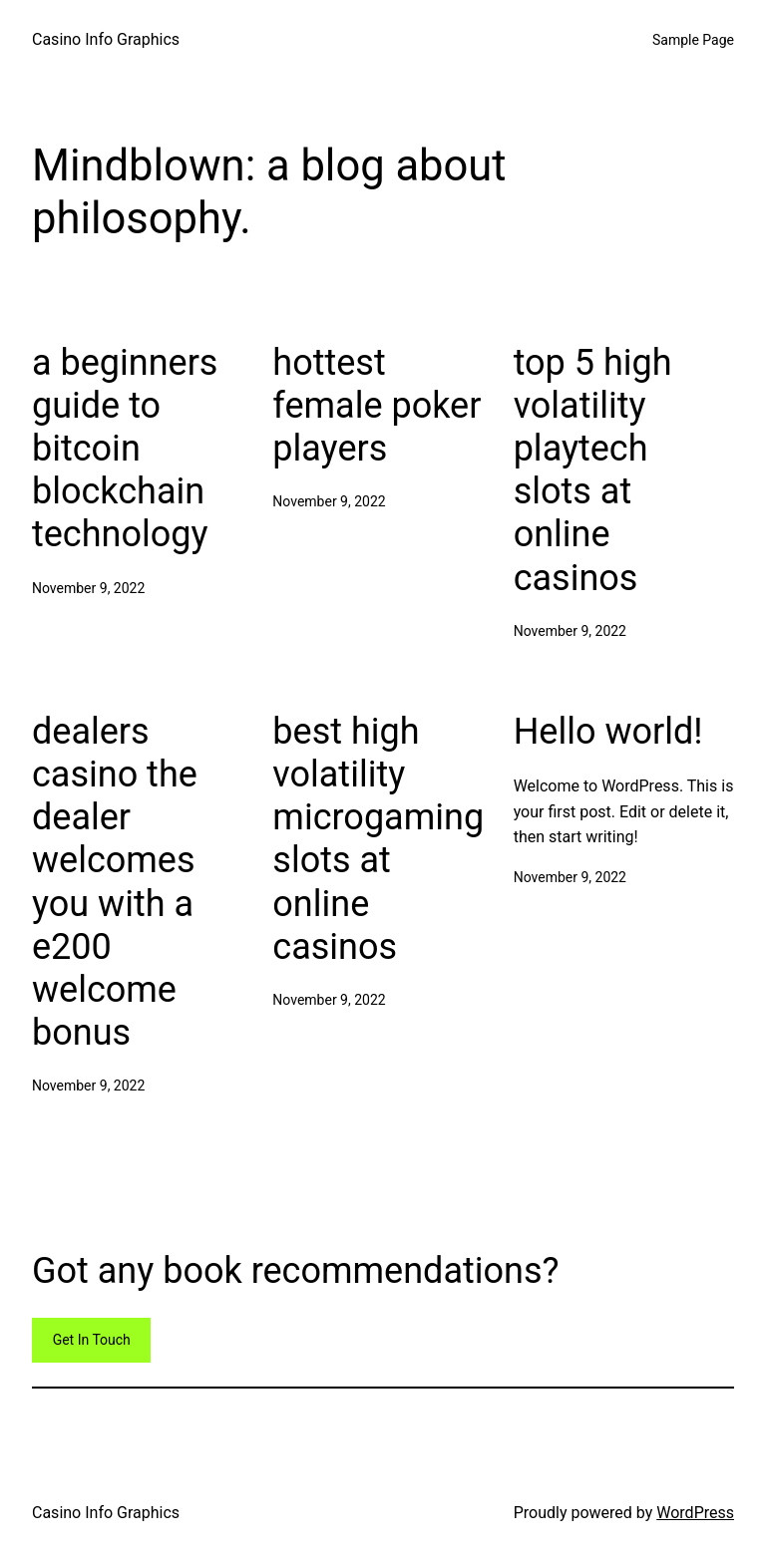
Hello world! (608, 732)
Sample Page (693, 40)
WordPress (695, 1512)
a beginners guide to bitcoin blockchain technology (124, 449)
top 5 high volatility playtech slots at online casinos (593, 470)
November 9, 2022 (88, 588)
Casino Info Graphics (106, 39)
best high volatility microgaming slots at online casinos (378, 839)
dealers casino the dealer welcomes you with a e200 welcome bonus (114, 882)
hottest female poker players (376, 405)
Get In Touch (92, 1340)
